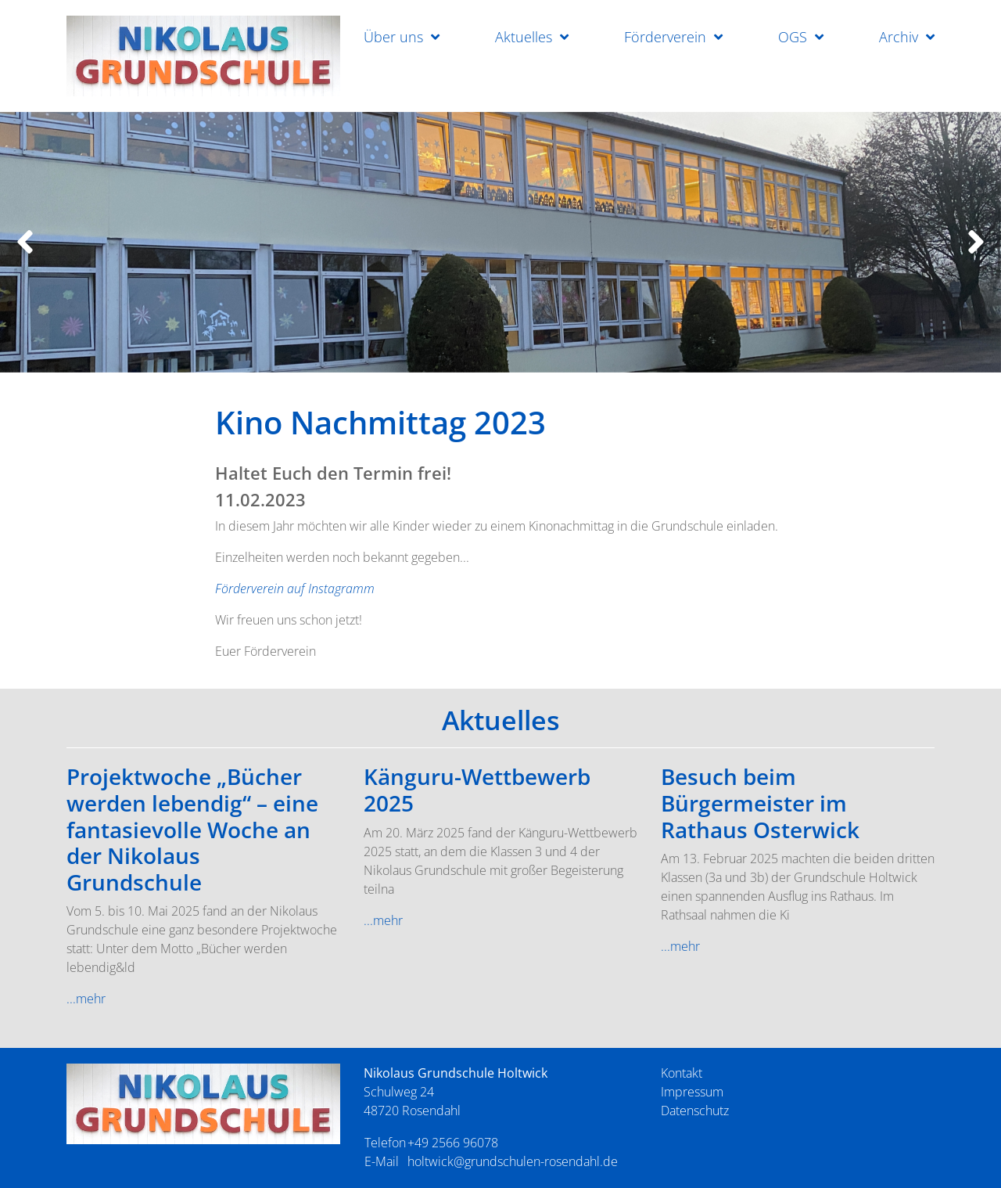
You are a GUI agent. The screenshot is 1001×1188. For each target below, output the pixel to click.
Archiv (898, 36)
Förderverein (665, 36)
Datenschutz (695, 1110)
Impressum (692, 1091)
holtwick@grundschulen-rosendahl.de (512, 1161)
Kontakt (681, 1073)
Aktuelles (523, 36)
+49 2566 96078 (452, 1142)
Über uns (393, 36)
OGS (792, 36)
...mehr (86, 998)
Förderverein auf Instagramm (295, 588)
